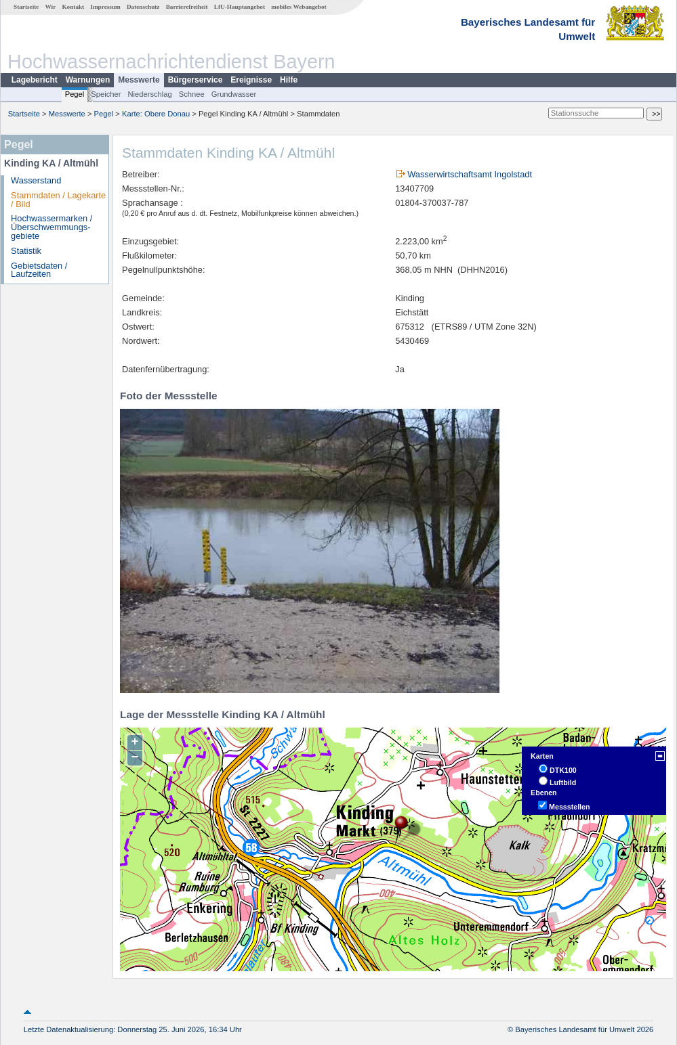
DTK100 (563, 770)
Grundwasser (234, 94)
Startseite (26, 6)
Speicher (106, 94)
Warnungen (88, 80)
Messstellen (569, 807)
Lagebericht (35, 80)
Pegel (75, 94)
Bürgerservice (195, 80)
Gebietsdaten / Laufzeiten (39, 270)
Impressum (105, 6)
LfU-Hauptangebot (239, 6)
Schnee (192, 94)
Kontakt (73, 6)
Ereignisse (251, 80)
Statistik (26, 251)
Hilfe (289, 80)
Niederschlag (149, 94)
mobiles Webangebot (298, 6)
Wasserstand (36, 180)
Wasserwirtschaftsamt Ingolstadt (469, 174)
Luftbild (563, 782)
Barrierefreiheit (187, 6)
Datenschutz (143, 6)
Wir (50, 6)
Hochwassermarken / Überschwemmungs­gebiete (51, 227)
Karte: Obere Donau (156, 114)
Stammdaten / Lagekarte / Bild (58, 199)
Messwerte (138, 80)
